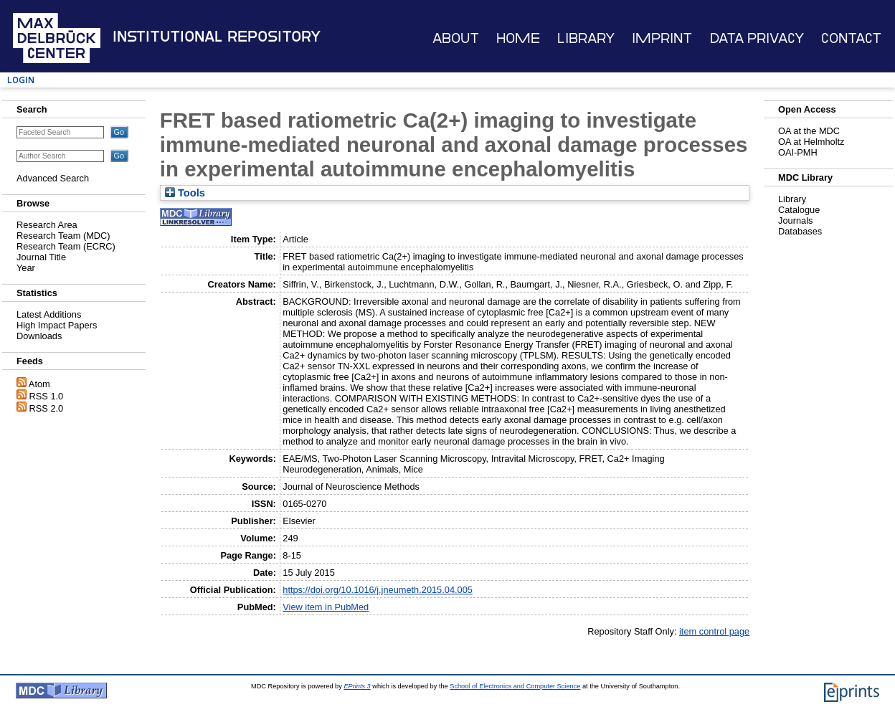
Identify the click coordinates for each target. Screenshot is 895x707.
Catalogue (799, 209)
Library (586, 38)
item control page (714, 631)
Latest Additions (48, 314)
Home (518, 38)
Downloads (39, 336)
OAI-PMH (798, 152)
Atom (39, 384)
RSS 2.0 (46, 408)
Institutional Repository (217, 36)
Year (25, 267)
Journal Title (41, 257)
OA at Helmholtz (811, 141)
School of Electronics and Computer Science (515, 686)
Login (20, 80)
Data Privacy (757, 38)
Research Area (46, 224)
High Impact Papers (56, 325)
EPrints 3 (357, 686)
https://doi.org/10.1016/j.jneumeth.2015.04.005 (378, 589)
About (455, 38)
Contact (851, 38)
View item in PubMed (326, 607)
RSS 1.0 (46, 396)
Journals (795, 220)
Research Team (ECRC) (65, 246)
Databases (800, 231)
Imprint (662, 38)
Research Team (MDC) (63, 235)
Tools (185, 193)
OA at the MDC (809, 130)
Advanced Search (52, 178)
